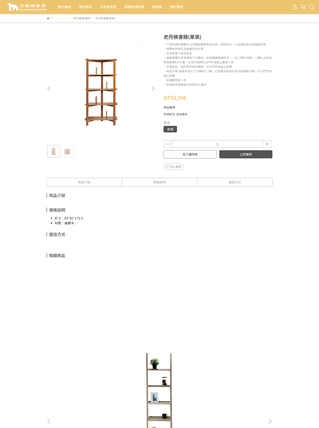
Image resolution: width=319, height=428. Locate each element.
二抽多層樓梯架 (132, 328)
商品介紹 (84, 182)
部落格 (157, 6)
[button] (153, 88)
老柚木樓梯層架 (77, 328)
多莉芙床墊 (108, 6)
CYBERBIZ (131, 418)
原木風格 (85, 6)
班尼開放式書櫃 (242, 328)
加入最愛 (173, 166)
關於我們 (176, 6)
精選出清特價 (134, 6)
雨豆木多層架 (187, 328)
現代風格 (64, 6)
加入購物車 (190, 154)
